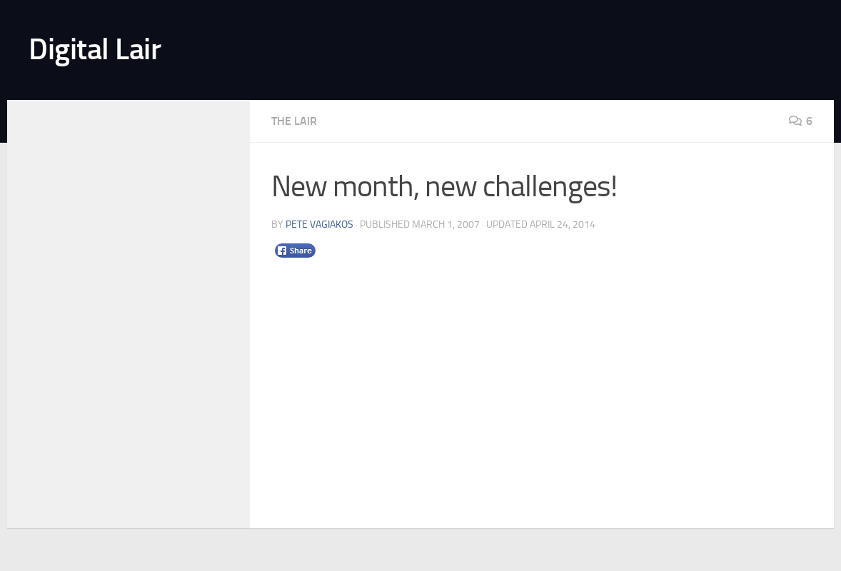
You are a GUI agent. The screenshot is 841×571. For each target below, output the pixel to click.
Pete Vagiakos (319, 224)
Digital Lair (95, 49)
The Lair (294, 121)
